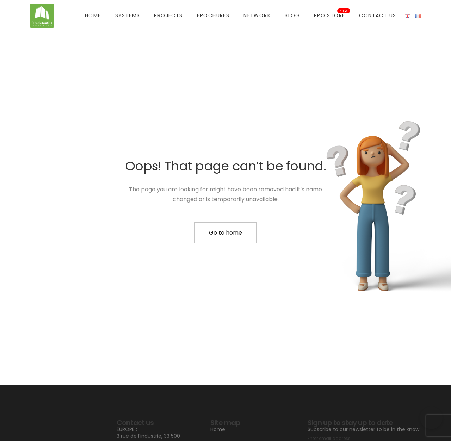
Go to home (225, 233)
